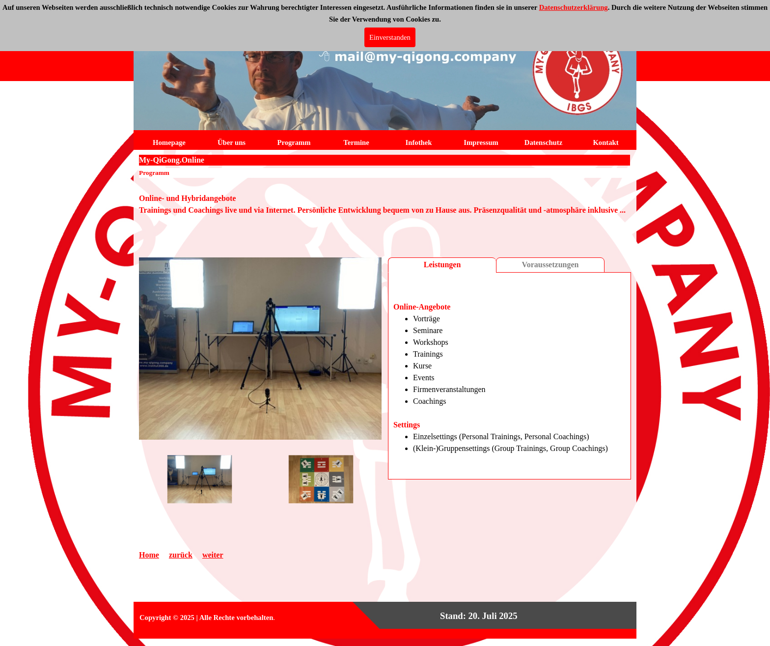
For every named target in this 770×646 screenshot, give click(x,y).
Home (149, 555)
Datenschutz (543, 142)
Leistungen (442, 264)
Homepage (169, 142)
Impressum (481, 142)
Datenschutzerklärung (573, 7)
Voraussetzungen (550, 264)
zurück (180, 555)
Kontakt (605, 142)
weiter (212, 555)
